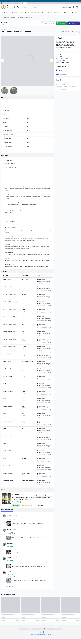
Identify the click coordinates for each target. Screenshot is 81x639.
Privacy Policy (33, 634)
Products (6, 17)
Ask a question (61, 74)
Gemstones (10, 3)
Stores (67, 12)
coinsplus (3, 29)
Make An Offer (73, 23)
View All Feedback (8, 586)
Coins (24, 3)
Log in (69, 7)
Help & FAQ (45, 629)
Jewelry (17, 3)
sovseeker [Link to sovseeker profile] (9, 515)
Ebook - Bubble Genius (54, 12)
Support (52, 629)
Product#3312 (29, 17)
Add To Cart (61, 23)
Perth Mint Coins (25, 12)
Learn (75, 12)
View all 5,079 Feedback (32, 505)
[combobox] (40, 7)
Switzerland (20, 17)
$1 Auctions (15, 12)
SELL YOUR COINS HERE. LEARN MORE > (40, 1)
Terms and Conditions (42, 634)
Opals (3, 3)
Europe (13, 17)
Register (64, 7)
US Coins (33, 12)
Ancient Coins (41, 12)
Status (49, 634)
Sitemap (58, 629)
